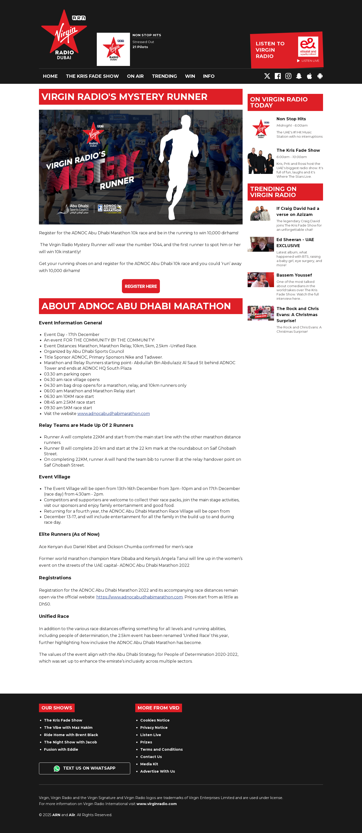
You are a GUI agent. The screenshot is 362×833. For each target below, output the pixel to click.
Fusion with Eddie (61, 749)
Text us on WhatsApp (84, 769)
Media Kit (149, 764)
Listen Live (150, 735)
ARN (56, 815)
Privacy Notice (154, 727)
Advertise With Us (157, 771)
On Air (135, 76)
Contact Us (151, 756)
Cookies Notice (155, 720)
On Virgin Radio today (279, 102)
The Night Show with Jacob (70, 742)
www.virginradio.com (157, 804)
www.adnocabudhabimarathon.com (113, 413)
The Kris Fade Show (92, 76)
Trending (164, 76)
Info (209, 76)
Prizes (146, 742)
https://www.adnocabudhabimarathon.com (139, 597)
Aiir (72, 815)
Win (190, 76)
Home (50, 76)
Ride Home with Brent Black (71, 735)
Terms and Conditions (161, 749)
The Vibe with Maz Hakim (68, 727)
